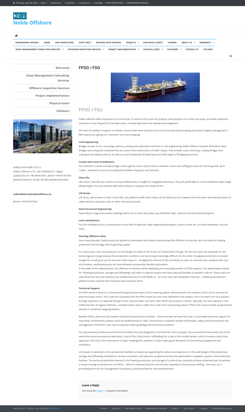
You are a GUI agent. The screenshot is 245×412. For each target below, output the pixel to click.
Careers (172, 42)
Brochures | (56, 3)
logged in (101, 390)
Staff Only (85, 42)
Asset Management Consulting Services (37, 49)
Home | (104, 408)
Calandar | (71, 3)
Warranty (205, 42)
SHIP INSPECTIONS (114, 3)
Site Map (98, 3)
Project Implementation (122, 49)
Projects (131, 42)
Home (47, 42)
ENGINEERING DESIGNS (137, 3)
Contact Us (191, 49)
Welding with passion (108, 42)
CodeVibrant (54, 408)
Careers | (204, 408)
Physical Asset (151, 49)
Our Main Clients (153, 42)
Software (172, 49)
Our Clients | (190, 408)
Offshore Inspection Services (84, 49)
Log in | (44, 3)
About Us (187, 42)
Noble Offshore (32, 22)
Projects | (175, 408)
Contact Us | (85, 3)
